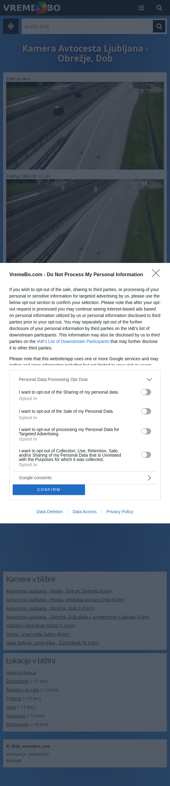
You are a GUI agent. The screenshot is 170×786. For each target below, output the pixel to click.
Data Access (85, 511)
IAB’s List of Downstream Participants (73, 341)
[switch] (146, 392)
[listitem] (85, 379)
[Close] (158, 275)
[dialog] (85, 393)
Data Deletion (50, 511)
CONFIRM (48, 489)
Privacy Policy (119, 511)
